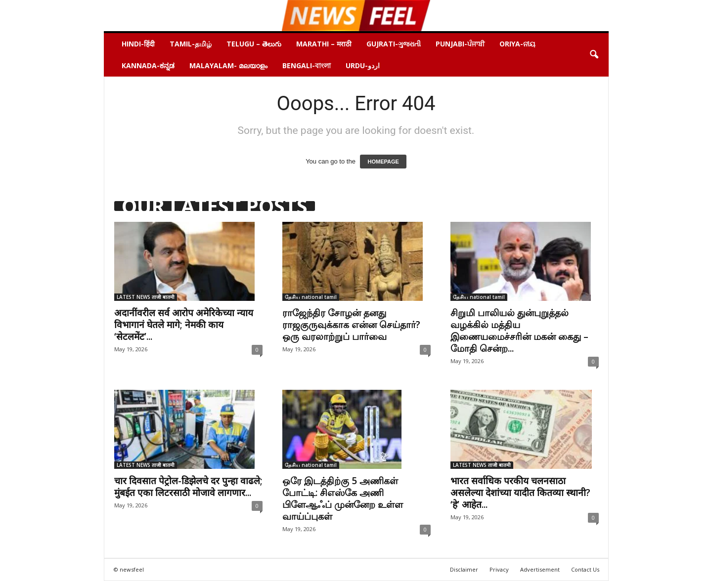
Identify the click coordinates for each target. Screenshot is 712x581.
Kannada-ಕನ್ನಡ (148, 65)
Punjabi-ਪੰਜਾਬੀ (460, 43)
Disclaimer (464, 569)
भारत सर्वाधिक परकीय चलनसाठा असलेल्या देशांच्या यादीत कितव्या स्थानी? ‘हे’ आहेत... (520, 492)
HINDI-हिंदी (138, 43)
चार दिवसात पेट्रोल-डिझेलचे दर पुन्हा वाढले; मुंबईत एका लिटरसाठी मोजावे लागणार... (188, 486)
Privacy (499, 569)
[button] (594, 55)
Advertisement (540, 569)
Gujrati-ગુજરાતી (393, 43)
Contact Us (585, 569)
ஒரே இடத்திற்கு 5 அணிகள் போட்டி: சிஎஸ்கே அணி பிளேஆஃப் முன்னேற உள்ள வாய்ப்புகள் (342, 498)
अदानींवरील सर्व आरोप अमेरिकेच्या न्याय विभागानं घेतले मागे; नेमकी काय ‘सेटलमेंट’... (183, 324)
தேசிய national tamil (311, 296)
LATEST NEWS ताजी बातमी (146, 296)
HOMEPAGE (383, 162)
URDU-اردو (363, 65)
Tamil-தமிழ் (191, 43)
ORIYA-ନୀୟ (517, 43)
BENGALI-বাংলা (306, 65)
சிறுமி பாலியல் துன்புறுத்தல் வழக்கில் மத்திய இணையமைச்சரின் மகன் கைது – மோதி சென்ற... (519, 330)
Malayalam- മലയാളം (228, 65)
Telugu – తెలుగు (253, 43)
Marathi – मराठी (324, 43)
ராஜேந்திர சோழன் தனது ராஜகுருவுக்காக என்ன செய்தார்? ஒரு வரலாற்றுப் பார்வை (351, 324)
